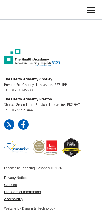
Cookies (10, 185)
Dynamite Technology (38, 208)
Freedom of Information (22, 192)
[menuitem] (51, 177)
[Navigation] (91, 10)
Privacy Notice (15, 178)
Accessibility (13, 199)
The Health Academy (17, 9)
